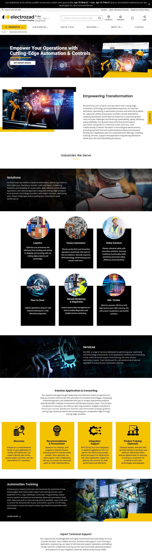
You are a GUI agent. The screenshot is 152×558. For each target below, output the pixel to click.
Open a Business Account (119, 10)
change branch (40, 21)
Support (8, 10)
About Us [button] (115, 27)
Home (4, 32)
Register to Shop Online (140, 10)
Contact (139, 27)
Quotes (104, 10)
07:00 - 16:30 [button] (42, 19)
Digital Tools (67, 27)
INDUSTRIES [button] (91, 27)
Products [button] (14, 27)
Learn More (12, 517)
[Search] (82, 18)
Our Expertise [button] (39, 27)
